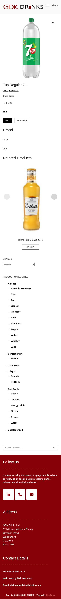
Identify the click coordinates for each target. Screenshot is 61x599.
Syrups (14, 417)
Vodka (14, 335)
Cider (13, 294)
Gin (13, 300)
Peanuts (15, 376)
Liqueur (15, 306)
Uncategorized (15, 430)
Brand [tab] (7, 120)
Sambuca (15, 323)
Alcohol (12, 284)
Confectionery (15, 354)
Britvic (5, 91)
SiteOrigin (50, 595)
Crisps (11, 371)
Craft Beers (14, 365)
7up (5, 111)
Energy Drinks (18, 405)
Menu (52, 5)
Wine (13, 347)
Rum (13, 317)
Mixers (14, 411)
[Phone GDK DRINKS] (20, 494)
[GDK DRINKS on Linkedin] (8, 494)
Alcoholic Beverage (21, 288)
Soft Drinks (13, 91)
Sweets (14, 358)
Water (14, 423)
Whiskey (15, 341)
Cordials (15, 399)
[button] (53, 23)
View (30, 247)
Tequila (14, 329)
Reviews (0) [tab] (21, 120)
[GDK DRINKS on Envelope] (31, 494)
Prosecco (16, 312)
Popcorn (15, 382)
